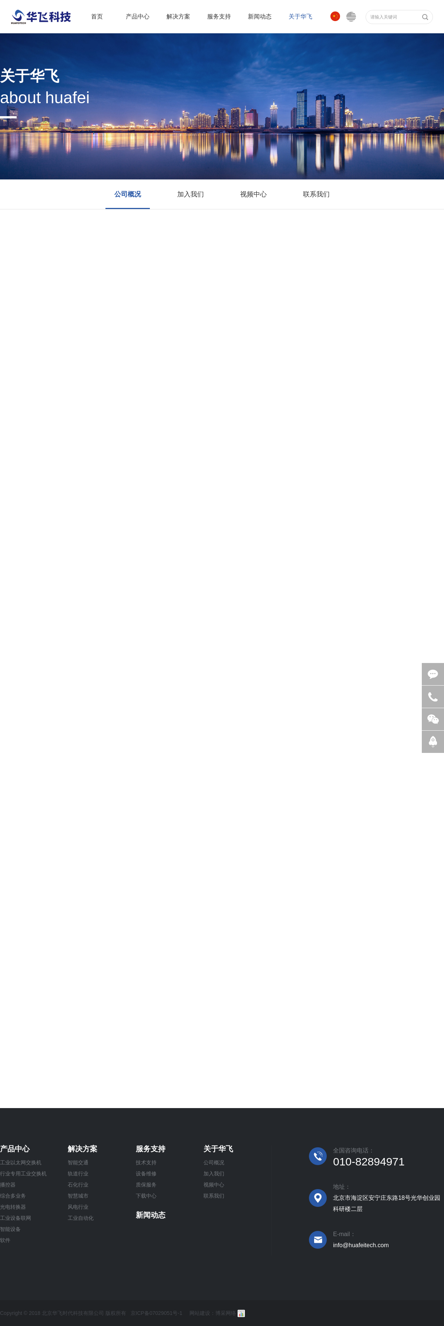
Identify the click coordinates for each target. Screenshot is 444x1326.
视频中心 (214, 1185)
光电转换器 (13, 1207)
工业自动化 (81, 1218)
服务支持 (150, 1148)
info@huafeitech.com (361, 1245)
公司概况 (214, 1162)
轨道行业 (78, 1174)
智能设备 (10, 1229)
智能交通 (78, 1162)
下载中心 (146, 1196)
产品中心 (15, 1148)
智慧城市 (78, 1196)
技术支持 (146, 1162)
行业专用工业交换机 (23, 1174)
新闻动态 (150, 1215)
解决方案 (82, 1148)
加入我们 (214, 1174)
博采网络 (225, 1313)
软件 (5, 1240)
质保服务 (146, 1185)
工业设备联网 (15, 1218)
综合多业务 (13, 1196)
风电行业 (78, 1207)
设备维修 (146, 1174)
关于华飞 (218, 1148)
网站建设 (199, 1313)
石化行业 (78, 1185)
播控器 (8, 1185)
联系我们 (214, 1196)
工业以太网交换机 (20, 1162)
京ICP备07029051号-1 (156, 1313)
